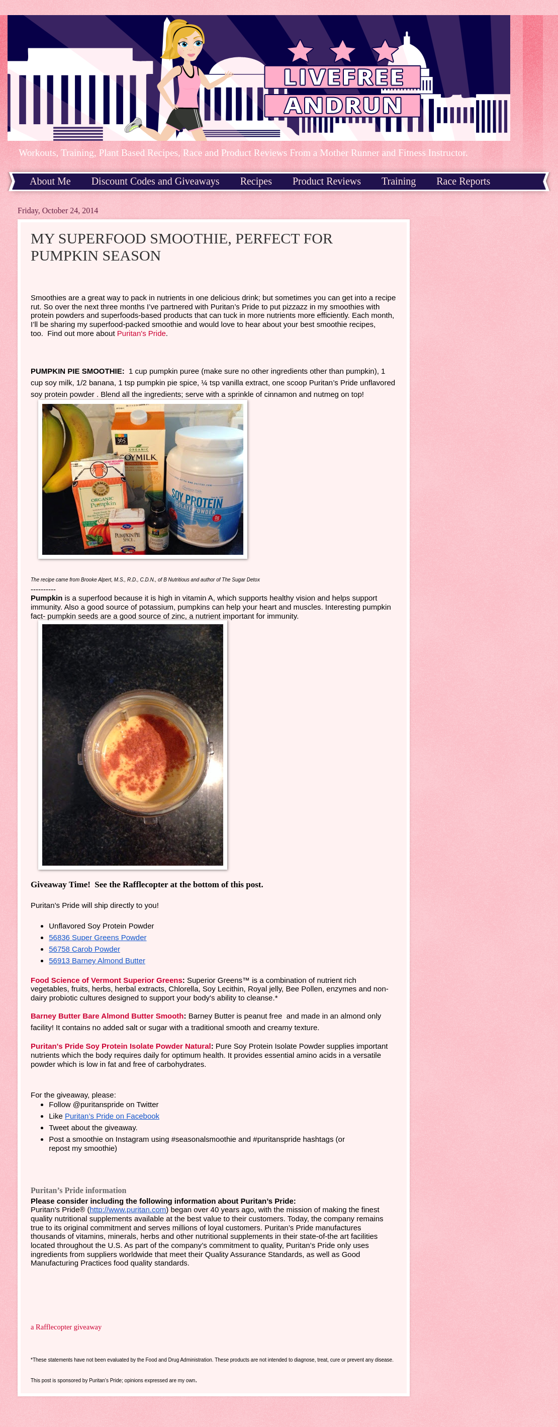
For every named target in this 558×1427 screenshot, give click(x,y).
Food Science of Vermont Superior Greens (106, 980)
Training (399, 181)
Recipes (256, 181)
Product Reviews (327, 181)
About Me (50, 181)
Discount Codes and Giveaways (155, 181)
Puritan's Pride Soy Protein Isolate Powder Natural (121, 1046)
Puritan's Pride (141, 333)
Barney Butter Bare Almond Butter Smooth (107, 1016)
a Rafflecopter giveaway (66, 1327)
